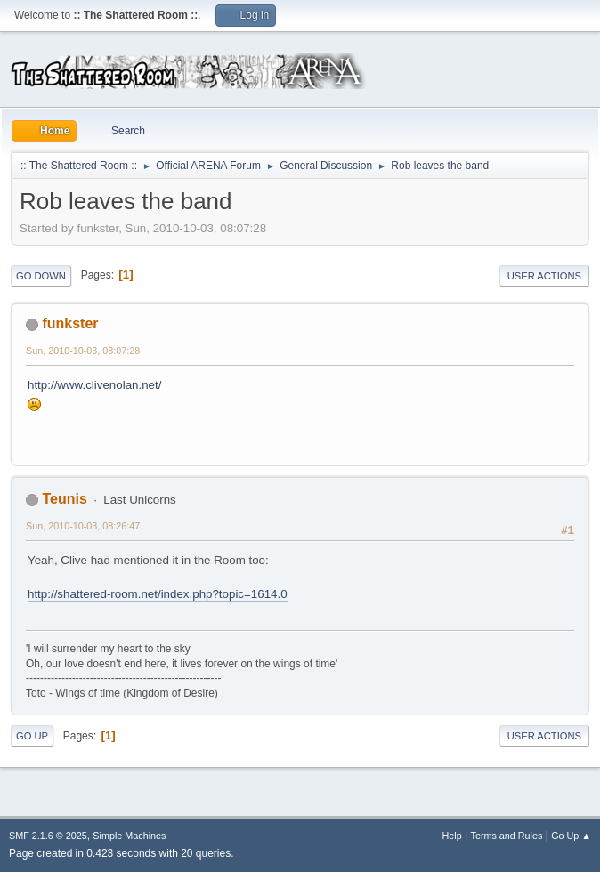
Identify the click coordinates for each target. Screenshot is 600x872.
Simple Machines (129, 835)
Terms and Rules (507, 835)
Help (452, 835)
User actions (544, 275)
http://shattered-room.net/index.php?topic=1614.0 (158, 594)
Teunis (64, 498)
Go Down (41, 275)
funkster (70, 323)
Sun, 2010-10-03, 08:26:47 (83, 526)
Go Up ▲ (571, 835)
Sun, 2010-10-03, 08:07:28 (83, 350)
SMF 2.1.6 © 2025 (48, 835)
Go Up (32, 736)
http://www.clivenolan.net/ (94, 385)
